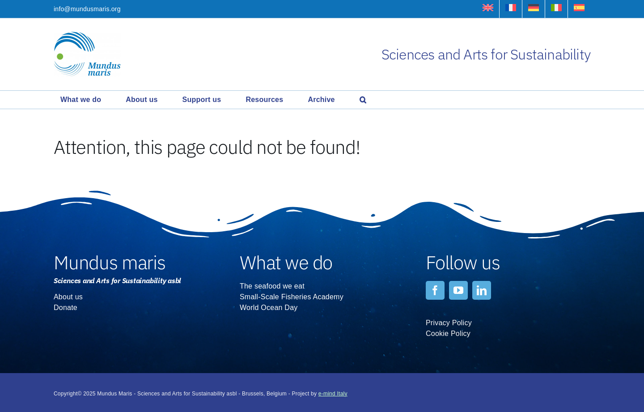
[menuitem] (488, 9)
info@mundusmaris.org (87, 9)
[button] (363, 100)
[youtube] (458, 290)
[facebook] (435, 290)
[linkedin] (481, 290)
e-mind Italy (332, 394)
